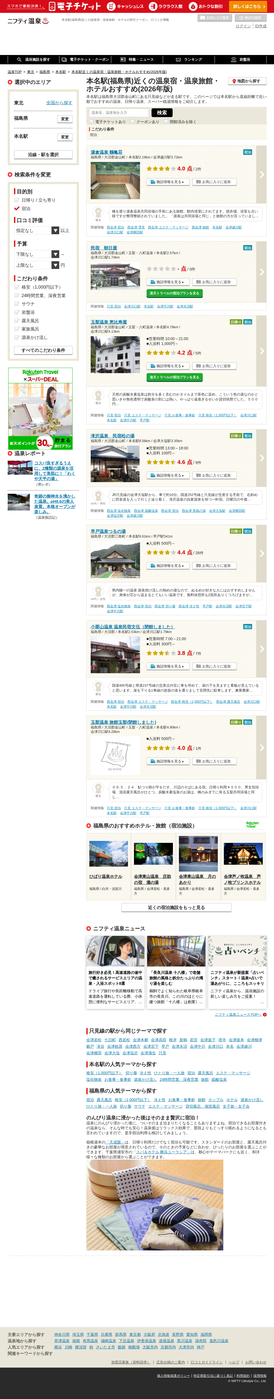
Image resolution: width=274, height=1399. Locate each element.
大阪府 (149, 1334)
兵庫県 (106, 1334)
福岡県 (206, 1334)
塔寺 (222, 1040)
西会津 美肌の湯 (194, 511)
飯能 (121, 1347)
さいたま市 (105, 1347)
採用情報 (260, 1376)
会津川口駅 (115, 232)
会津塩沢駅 (115, 516)
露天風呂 (205, 1073)
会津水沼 (179, 1046)
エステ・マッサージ (233, 1073)
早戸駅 (145, 420)
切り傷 (131, 1073)
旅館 (205, 1079)
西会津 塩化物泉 (119, 511)
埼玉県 (78, 1334)
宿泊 (191, 1073)
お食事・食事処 (117, 1079)
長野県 (178, 1334)
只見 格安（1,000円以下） (217, 415)
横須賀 (81, 1347)
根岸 (173, 1040)
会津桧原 (114, 1046)
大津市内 (186, 1347)
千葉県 (92, 1334)
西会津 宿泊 (115, 227)
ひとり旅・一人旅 (169, 1073)
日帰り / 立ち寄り (39, 200)
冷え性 (145, 1073)
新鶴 (183, 1040)
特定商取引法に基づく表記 (213, 1376)
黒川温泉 (184, 1341)
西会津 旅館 (200, 227)
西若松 (124, 1040)
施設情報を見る (168, 182)
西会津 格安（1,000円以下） (192, 702)
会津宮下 (151, 1046)
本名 (230, 1046)
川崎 (68, 1347)
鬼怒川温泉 (219, 1341)
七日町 (110, 1040)
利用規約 (243, 1376)
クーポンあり (147, 122)
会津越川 (244, 1046)
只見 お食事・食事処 (179, 415)
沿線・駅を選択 (43, 154)
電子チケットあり (110, 122)
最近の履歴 (251, 18)
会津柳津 (254, 1040)
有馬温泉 (90, 1341)
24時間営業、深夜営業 (179, 1079)
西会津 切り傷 (165, 606)
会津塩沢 (130, 1053)
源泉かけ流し (145, 1079)
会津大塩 (112, 1053)
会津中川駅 (165, 306)
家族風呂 (30, 329)
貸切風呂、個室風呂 (202, 1106)
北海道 (163, 1334)
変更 (65, 119)
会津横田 (94, 1053)
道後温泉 (166, 1341)
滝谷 (100, 1046)
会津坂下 (208, 1040)
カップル (216, 1100)
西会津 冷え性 (189, 606)
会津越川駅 (234, 227)
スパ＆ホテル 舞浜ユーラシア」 (163, 1152)
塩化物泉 (94, 1079)
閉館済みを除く (183, 122)
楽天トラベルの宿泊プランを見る (174, 293)
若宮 (194, 1040)
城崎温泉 (108, 1341)
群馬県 (121, 1334)
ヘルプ (234, 1362)
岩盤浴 (28, 312)
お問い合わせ (256, 1362)
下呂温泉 (126, 1341)
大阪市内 (150, 1347)
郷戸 (90, 1046)
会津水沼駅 (185, 306)
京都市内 (168, 1347)
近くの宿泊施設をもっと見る (176, 907)
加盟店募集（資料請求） (130, 1362)
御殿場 (134, 1347)
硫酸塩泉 (219, 1079)
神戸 (200, 1347)
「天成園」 (115, 1142)
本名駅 (217, 227)
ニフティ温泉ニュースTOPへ (238, 1014)
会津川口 (215, 1046)
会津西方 (133, 1046)
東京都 (135, 1334)
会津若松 (94, 1040)
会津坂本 (236, 1040)
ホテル (232, 1100)
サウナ (139, 1106)
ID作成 (261, 26)
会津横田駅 (135, 232)
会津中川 (197, 1046)
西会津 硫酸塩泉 (146, 511)
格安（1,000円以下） (104, 1073)
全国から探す (59, 102)
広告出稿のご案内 (170, 1362)
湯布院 (201, 1341)
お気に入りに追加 (216, 182)
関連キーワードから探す (30, 1353)
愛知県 (192, 1334)
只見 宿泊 (114, 306)
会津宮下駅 (243, 606)
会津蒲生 (148, 1053)
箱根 (76, 1341)
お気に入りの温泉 (215, 18)
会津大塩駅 (217, 511)
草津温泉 (62, 1341)
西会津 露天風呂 (228, 702)
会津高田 (158, 1040)
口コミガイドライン (207, 1362)
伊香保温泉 (146, 1341)
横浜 (58, 1347)
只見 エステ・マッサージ (142, 415)
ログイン (243, 26)
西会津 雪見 (136, 227)
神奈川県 (62, 1334)
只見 (162, 1053)
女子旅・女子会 (236, 1106)
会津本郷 (140, 1040)
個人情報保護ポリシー (173, 1376)
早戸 (165, 1046)
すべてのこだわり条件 (43, 350)
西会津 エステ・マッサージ (168, 227)
